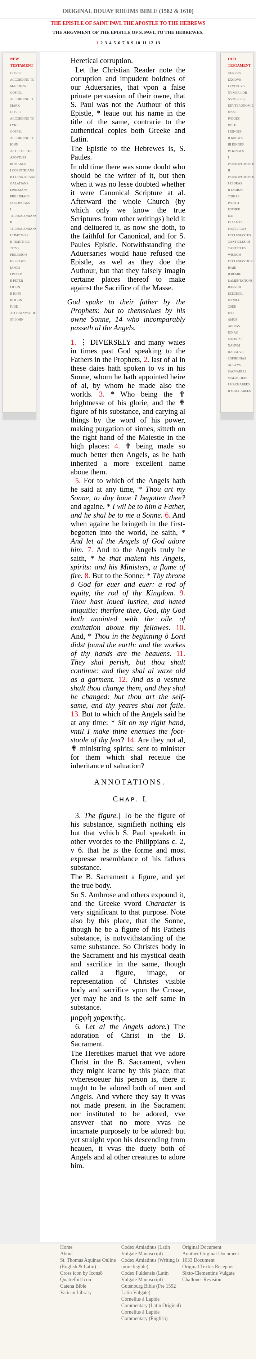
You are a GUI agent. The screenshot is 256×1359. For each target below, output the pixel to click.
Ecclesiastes (239, 235)
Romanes (18, 164)
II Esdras (235, 190)
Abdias (234, 326)
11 (144, 42)
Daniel (234, 300)
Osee (232, 306)
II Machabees (239, 391)
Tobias (233, 196)
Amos (232, 319)
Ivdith (233, 203)
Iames (15, 267)
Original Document (201, 1247)
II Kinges (235, 138)
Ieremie (234, 274)
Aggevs (234, 365)
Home (66, 1247)
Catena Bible (73, 1286)
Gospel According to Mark (22, 99)
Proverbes (237, 229)
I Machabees (239, 384)
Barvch (234, 287)
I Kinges (235, 131)
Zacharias (237, 371)
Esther (234, 209)
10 (137, 42)
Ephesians (19, 190)
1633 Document (198, 1260)
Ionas (233, 332)
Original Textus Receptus (207, 1266)
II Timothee (20, 241)
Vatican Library (75, 1292)
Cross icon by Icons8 (81, 1273)
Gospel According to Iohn (22, 138)
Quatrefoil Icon (75, 1279)
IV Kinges (236, 151)
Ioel (231, 313)
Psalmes (235, 222)
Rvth (232, 125)
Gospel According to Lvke (22, 118)
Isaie (232, 267)
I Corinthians (22, 170)
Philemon (18, 254)
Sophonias (237, 358)
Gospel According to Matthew (22, 79)
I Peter (16, 274)
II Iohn (15, 293)
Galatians (19, 183)
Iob (231, 216)
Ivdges (234, 118)
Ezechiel (235, 293)
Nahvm (234, 345)
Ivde (14, 306)
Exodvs (234, 79)
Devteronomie (241, 105)
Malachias (237, 378)
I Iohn (15, 287)
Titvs (14, 248)
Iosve (233, 112)
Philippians (20, 196)
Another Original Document (210, 1253)
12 (151, 42)
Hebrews (18, 261)
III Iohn (16, 300)
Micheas (235, 339)
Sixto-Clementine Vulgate (208, 1273)
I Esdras (235, 183)
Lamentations (240, 280)
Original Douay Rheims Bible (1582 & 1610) (127, 11)
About (66, 1253)
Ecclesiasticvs (241, 261)
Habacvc (236, 352)
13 (158, 42)
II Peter (16, 280)
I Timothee (19, 235)
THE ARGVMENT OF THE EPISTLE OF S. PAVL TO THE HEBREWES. (128, 32)
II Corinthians (22, 177)
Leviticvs (236, 86)
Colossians (20, 203)
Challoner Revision (201, 1279)
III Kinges (236, 144)
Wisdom (235, 254)
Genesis (234, 73)
